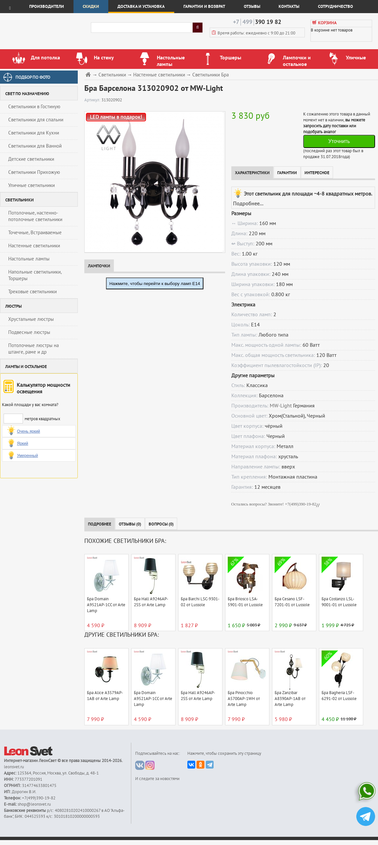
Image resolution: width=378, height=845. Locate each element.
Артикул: (92, 100)
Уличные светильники (31, 185)
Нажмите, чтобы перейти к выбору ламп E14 (154, 283)
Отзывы (252, 6)
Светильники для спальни (35, 120)
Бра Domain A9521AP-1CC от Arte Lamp (106, 604)
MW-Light (281, 406)
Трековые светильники (32, 292)
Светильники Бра (210, 75)
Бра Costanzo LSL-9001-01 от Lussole (339, 602)
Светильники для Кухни (33, 133)
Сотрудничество (335, 6)
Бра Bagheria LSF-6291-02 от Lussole (339, 695)
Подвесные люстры (29, 332)
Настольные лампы (29, 259)
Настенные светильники (34, 246)
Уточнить (339, 141)
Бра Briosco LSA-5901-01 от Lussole (245, 602)
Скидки (91, 6)
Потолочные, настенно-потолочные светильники (35, 216)
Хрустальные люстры (31, 319)
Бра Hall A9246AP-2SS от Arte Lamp (151, 602)
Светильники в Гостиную (34, 107)
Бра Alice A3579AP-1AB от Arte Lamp (105, 695)
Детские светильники (31, 159)
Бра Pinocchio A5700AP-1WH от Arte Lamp (244, 698)
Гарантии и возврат (204, 6)
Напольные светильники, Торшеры (35, 275)
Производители (46, 6)
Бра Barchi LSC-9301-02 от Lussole (200, 602)
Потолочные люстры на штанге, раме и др (33, 348)
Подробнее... (248, 204)
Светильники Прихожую (34, 172)
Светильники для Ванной (35, 146)
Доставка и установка (141, 6)
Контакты (289, 6)
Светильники (112, 75)
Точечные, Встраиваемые (35, 233)
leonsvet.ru (14, 767)
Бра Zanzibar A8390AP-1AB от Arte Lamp (290, 698)
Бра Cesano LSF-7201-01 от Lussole (292, 602)
